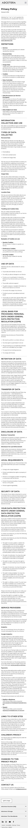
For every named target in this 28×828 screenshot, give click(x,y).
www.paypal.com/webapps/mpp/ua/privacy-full (15, 703)
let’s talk (6, 800)
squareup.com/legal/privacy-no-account (13, 710)
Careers (3, 825)
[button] (25, 2)
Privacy (18, 825)
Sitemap (14, 825)
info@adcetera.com (21, 789)
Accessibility (8, 825)
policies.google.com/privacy (18, 665)
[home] (8, 3)
